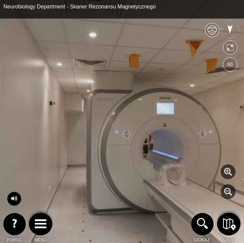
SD (230, 64)
